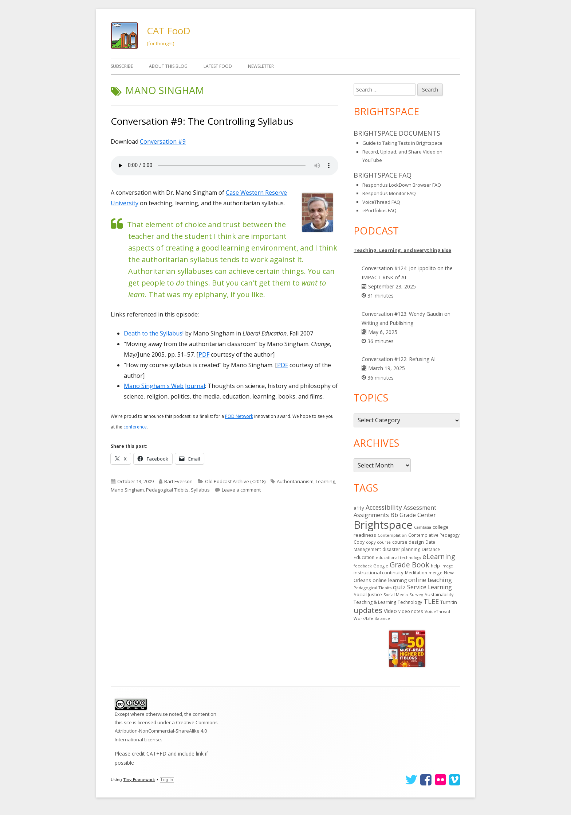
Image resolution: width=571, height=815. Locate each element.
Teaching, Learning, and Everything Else (402, 250)
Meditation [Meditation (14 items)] (416, 572)
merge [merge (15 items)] (435, 573)
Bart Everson (178, 481)
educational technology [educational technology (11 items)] (398, 557)
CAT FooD (168, 30)
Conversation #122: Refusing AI (399, 359)
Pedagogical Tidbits (167, 489)
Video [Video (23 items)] (390, 611)
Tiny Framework (139, 779)
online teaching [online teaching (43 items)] (430, 579)
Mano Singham (127, 489)
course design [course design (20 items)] (408, 542)
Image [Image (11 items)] (447, 565)
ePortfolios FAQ (379, 210)
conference (135, 427)
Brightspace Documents (397, 133)
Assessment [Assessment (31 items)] (419, 508)
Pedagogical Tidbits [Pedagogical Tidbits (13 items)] (372, 587)
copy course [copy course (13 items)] (378, 542)
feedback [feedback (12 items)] (363, 565)
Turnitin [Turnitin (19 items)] (448, 602)
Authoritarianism (295, 481)
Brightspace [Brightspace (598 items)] (383, 524)
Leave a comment (241, 489)
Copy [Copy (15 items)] (359, 542)
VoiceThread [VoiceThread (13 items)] (437, 611)
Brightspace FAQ (382, 175)
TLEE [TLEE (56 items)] (431, 601)
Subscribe (122, 66)
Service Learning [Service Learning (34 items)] (429, 587)
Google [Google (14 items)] (380, 565)
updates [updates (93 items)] (368, 610)
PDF (203, 354)
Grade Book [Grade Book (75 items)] (409, 565)
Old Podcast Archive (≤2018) (235, 481)
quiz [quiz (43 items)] (399, 587)
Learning (325, 481)
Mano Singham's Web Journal (164, 386)
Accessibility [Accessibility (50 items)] (384, 507)
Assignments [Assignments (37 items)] (371, 515)
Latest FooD (218, 66)
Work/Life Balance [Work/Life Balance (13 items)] (372, 618)
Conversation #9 (163, 141)
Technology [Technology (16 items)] (410, 602)
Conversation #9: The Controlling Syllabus (202, 121)
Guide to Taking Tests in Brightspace (402, 143)
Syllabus (200, 489)
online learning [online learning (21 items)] (390, 580)
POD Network (239, 416)
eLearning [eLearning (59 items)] (438, 556)
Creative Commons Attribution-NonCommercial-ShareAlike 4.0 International (166, 731)
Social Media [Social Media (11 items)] (395, 594)
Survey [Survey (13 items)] (416, 594)
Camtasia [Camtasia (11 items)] (422, 527)
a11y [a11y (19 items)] (359, 508)
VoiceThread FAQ (381, 202)
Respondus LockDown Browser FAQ (401, 185)
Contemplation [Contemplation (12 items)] (392, 535)
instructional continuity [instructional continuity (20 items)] (378, 572)
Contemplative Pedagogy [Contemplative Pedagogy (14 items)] (434, 535)
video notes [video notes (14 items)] (410, 611)
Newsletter (261, 66)
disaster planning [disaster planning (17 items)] (401, 549)
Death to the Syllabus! (154, 333)
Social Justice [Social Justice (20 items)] (368, 594)
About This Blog (168, 66)
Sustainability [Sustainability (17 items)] (439, 594)
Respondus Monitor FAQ (389, 193)
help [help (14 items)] (435, 565)
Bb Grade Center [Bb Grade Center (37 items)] (413, 515)
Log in (167, 779)
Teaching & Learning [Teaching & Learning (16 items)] (375, 602)
